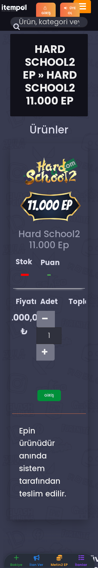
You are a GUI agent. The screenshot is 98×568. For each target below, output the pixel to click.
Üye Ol (70, 11)
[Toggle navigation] (82, 7)
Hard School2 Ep (49, 62)
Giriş (46, 11)
